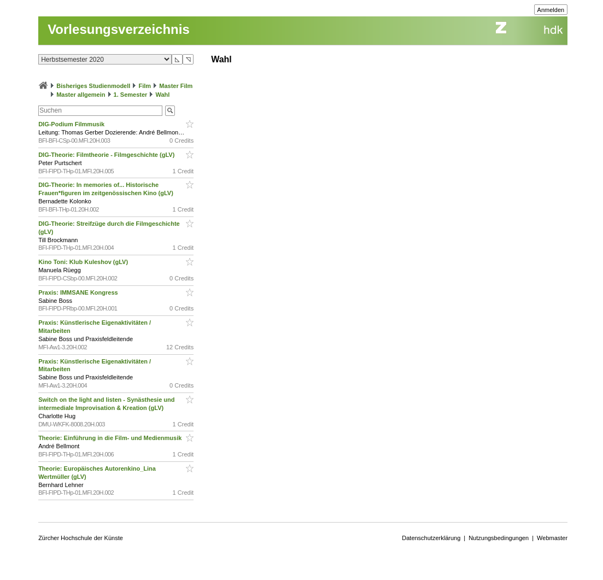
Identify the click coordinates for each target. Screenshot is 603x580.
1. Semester (131, 94)
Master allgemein (80, 94)
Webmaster (552, 538)
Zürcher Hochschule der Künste (80, 538)
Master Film (175, 86)
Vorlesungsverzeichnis (119, 29)
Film (144, 86)
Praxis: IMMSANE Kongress (79, 292)
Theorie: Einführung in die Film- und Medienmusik (110, 438)
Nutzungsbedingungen (499, 538)
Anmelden (551, 10)
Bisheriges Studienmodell (93, 86)
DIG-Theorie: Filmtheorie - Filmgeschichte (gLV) (107, 154)
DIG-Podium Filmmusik (72, 124)
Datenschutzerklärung (431, 538)
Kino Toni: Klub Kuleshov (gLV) (84, 262)
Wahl (162, 94)
